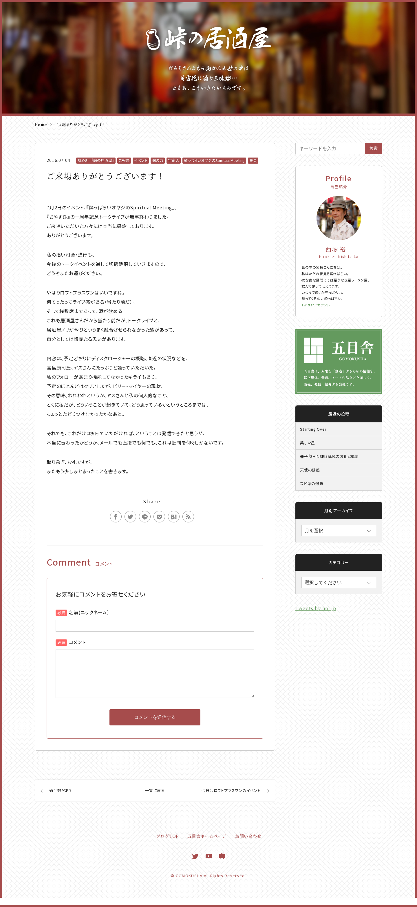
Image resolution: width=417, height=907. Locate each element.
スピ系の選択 (311, 483)
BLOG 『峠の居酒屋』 (96, 160)
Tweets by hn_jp (315, 608)
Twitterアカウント (315, 304)
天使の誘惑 (310, 470)
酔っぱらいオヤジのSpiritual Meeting (214, 160)
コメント (77, 642)
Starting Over (313, 429)
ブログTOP (167, 845)
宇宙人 (173, 160)
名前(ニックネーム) (89, 612)
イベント (140, 160)
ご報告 (124, 160)
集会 (253, 160)
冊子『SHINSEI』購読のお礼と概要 (329, 456)
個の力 (157, 160)
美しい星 (307, 442)
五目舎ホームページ (206, 845)
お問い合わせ (248, 845)
